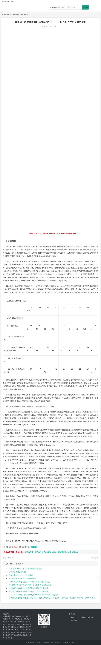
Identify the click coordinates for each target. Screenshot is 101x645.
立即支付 (34, 547)
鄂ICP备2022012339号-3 (59, 642)
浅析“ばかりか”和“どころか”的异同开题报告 (25, 569)
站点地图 (72, 642)
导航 (12, 1)
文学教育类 (15, 14)
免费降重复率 (61, 552)
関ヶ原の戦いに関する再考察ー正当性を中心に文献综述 (30, 585)
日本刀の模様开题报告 (17, 572)
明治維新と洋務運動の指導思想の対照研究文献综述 (28, 588)
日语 (21, 14)
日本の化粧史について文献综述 (21, 575)
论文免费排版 (73, 552)
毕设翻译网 (6, 14)
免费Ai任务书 (40, 552)
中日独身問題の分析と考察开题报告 (22, 578)
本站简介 (74, 617)
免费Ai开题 (29, 552)
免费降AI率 (50, 552)
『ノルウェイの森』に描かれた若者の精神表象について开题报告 (33, 595)
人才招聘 (82, 617)
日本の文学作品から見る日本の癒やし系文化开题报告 (29, 582)
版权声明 (91, 617)
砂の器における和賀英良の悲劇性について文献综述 (28, 591)
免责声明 (74, 620)
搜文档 (85, 7)
